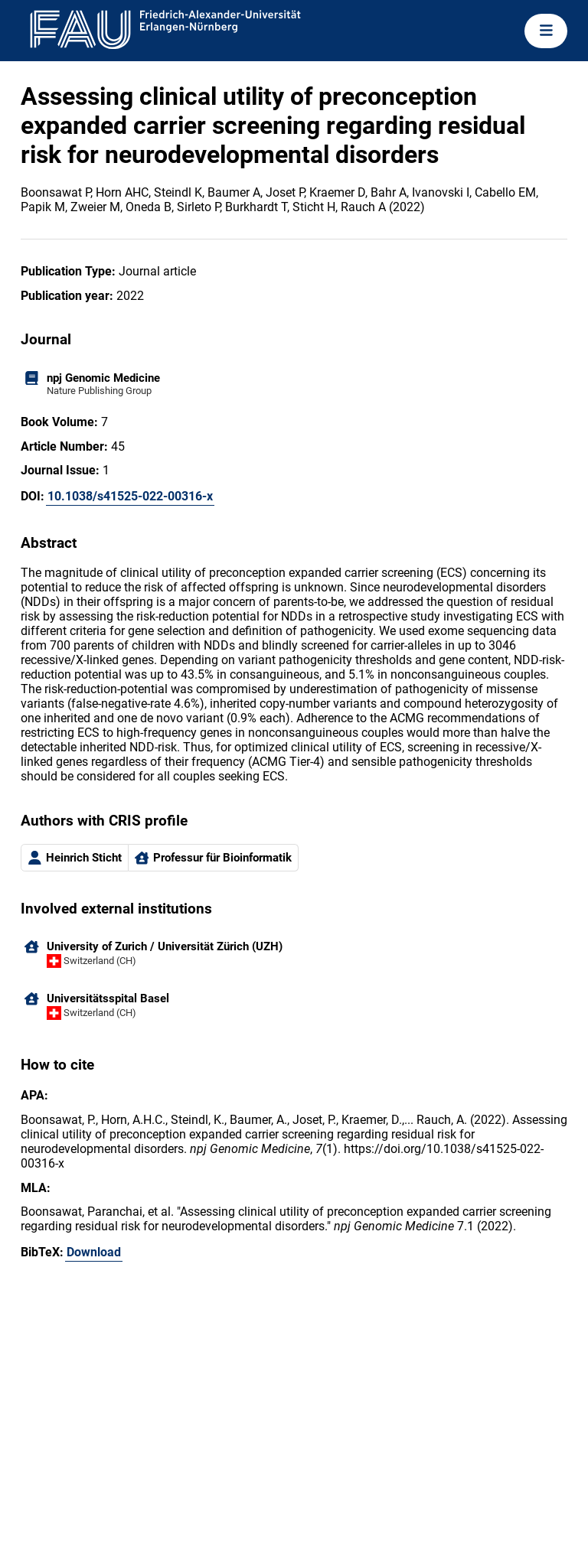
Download (94, 1252)
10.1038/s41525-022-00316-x (130, 496)
